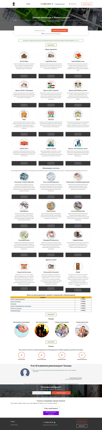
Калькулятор (72, 3)
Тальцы (13, 421)
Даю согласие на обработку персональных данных (51, 33)
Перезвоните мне (60, 4)
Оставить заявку (87, 4)
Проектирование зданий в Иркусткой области (50, 383)
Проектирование (14, 424)
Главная (25, 383)
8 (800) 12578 (46, 4)
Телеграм (77, 40)
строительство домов (25, 274)
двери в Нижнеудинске (78, 276)
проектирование (20, 20)
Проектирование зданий (33, 383)
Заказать (24, 76)
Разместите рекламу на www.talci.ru (51, 413)
